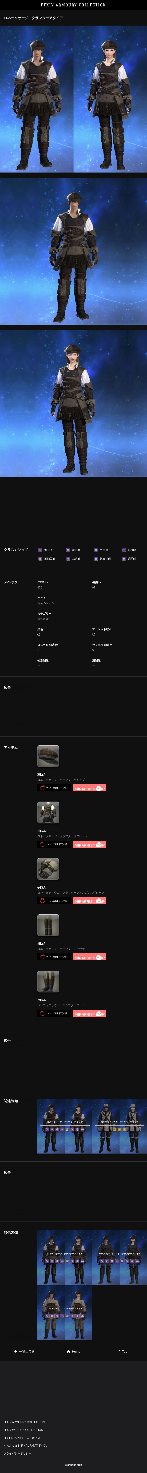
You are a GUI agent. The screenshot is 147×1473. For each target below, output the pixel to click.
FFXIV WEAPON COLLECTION (23, 1429)
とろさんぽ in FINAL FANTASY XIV (25, 1445)
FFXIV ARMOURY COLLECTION (73, 5)
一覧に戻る (24, 1351)
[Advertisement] (73, 507)
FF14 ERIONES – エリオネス (21, 1437)
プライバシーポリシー (17, 1453)
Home (73, 1351)
